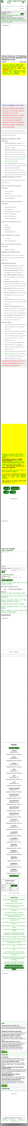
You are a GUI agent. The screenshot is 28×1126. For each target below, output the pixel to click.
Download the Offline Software (12, 461)
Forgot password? (12, 19)
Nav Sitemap (13, 1123)
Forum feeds (4, 20)
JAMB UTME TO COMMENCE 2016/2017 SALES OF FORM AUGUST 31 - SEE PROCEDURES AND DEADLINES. (14, 961)
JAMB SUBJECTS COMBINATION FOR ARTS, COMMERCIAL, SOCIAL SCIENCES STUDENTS (14, 936)
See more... (4, 1054)
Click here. (12, 69)
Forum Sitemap (21, 1123)
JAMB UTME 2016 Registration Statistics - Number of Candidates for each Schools (14, 944)
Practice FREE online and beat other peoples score (13, 464)
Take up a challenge (14, 878)
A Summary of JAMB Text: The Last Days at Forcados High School (14, 909)
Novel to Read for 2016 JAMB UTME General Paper (14, 941)
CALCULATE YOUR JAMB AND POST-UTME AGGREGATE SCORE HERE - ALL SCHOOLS (14, 965)
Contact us (13, 482)
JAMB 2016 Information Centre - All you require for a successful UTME (14, 922)
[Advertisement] (14, 40)
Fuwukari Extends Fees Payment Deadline (12, 606)
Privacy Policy (12, 1121)
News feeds (20, 19)
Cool (6, 492)
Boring (12, 492)
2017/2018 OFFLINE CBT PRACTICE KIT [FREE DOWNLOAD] (14, 903)
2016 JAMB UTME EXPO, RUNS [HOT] (14, 915)
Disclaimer (20, 1121)
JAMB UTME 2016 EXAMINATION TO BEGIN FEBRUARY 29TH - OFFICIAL (14, 918)
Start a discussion (14, 20)
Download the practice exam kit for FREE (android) (14, 971)
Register (3, 19)
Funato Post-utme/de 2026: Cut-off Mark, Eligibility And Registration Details (14, 603)
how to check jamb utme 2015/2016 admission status (14, 951)
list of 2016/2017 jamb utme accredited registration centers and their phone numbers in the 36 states (14, 956)
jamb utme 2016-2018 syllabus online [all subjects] (14, 939)
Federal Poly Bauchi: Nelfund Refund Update (13, 595)
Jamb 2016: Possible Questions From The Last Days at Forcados (14, 912)
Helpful (6, 488)
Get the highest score (14, 750)
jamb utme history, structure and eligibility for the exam (14, 948)
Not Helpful (15, 488)
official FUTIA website (10, 353)
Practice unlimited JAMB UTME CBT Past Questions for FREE (13, 65)
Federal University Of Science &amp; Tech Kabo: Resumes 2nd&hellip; (14, 614)
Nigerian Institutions (14, 654)
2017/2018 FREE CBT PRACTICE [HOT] (14, 906)
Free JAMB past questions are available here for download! (14, 925)
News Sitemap (14, 1124)
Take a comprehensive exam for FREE (14, 968)
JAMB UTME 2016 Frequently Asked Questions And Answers (14, 929)
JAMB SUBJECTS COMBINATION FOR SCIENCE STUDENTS (14, 932)
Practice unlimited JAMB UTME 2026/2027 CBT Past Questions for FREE (13, 455)
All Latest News (9, 22)
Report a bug (5, 1123)
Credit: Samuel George (14, 895)
